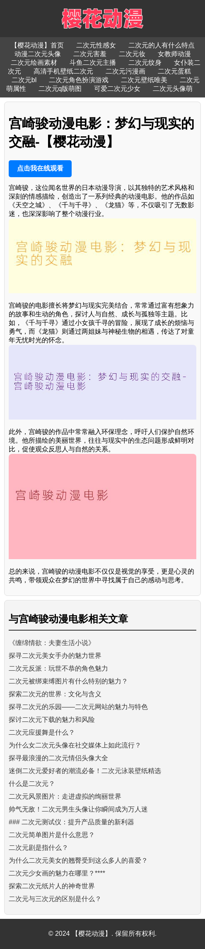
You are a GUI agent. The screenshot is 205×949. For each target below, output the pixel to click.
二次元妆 (132, 53)
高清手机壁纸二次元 (63, 71)
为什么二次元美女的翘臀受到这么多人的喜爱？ (78, 860)
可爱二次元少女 (117, 88)
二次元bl (24, 79)
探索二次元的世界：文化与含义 (55, 694)
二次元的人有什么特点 (161, 45)
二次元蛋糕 (174, 71)
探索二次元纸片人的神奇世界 (52, 886)
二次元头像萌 (173, 88)
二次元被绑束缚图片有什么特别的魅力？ (68, 681)
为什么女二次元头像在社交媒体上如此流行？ (75, 745)
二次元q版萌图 (60, 88)
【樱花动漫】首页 (37, 45)
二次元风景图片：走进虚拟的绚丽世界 (65, 796)
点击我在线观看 (40, 168)
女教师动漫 (174, 53)
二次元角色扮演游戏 (79, 79)
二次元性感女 (96, 45)
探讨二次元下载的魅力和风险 (52, 719)
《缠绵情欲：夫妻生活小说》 (52, 642)
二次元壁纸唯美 (144, 79)
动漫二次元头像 (37, 53)
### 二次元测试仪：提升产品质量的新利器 (71, 822)
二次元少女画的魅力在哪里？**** (57, 873)
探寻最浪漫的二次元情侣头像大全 (58, 758)
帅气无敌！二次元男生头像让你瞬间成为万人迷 (78, 809)
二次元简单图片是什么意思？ (52, 834)
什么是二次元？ (32, 783)
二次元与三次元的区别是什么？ (55, 898)
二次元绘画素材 (34, 62)
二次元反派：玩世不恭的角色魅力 (58, 668)
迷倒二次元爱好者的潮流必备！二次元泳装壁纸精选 (85, 770)
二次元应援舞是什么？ (42, 732)
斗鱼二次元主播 (93, 62)
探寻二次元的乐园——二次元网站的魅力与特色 (78, 706)
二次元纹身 (145, 62)
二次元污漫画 (125, 71)
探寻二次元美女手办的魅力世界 (55, 655)
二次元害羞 (89, 53)
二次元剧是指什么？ (38, 847)
